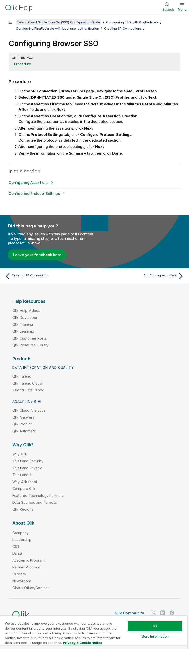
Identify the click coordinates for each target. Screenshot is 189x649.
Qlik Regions (22, 509)
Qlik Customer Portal (29, 338)
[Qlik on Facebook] (172, 613)
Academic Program (28, 560)
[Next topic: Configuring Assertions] (140, 276)
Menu (182, 9)
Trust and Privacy (27, 468)
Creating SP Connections (123, 28)
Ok (155, 626)
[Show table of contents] (10, 22)
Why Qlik (19, 454)
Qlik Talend (21, 376)
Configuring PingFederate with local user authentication (57, 28)
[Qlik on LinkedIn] (162, 613)
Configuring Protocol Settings (34, 193)
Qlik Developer (24, 317)
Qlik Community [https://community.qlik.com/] (129, 613)
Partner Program (26, 567)
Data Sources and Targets (34, 502)
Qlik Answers (23, 417)
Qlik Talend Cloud (27, 383)
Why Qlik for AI (24, 482)
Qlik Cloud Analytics (29, 410)
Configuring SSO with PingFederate (132, 22)
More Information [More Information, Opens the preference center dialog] (155, 636)
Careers (19, 574)
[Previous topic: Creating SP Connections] (48, 276)
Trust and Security (27, 461)
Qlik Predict (22, 424)
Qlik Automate (24, 431)
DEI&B (17, 553)
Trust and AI (22, 475)
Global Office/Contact (30, 588)
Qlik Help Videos (26, 310)
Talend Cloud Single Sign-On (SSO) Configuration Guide (58, 22)
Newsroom (21, 581)
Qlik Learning (23, 331)
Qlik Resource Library (30, 345)
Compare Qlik (23, 489)
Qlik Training (22, 324)
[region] (93, 632)
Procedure (22, 64)
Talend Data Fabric (28, 390)
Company (20, 533)
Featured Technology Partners (38, 495)
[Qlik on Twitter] (153, 613)
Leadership (22, 539)
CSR (15, 546)
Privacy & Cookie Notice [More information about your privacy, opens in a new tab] (82, 643)
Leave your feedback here (37, 254)
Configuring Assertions (28, 182)
